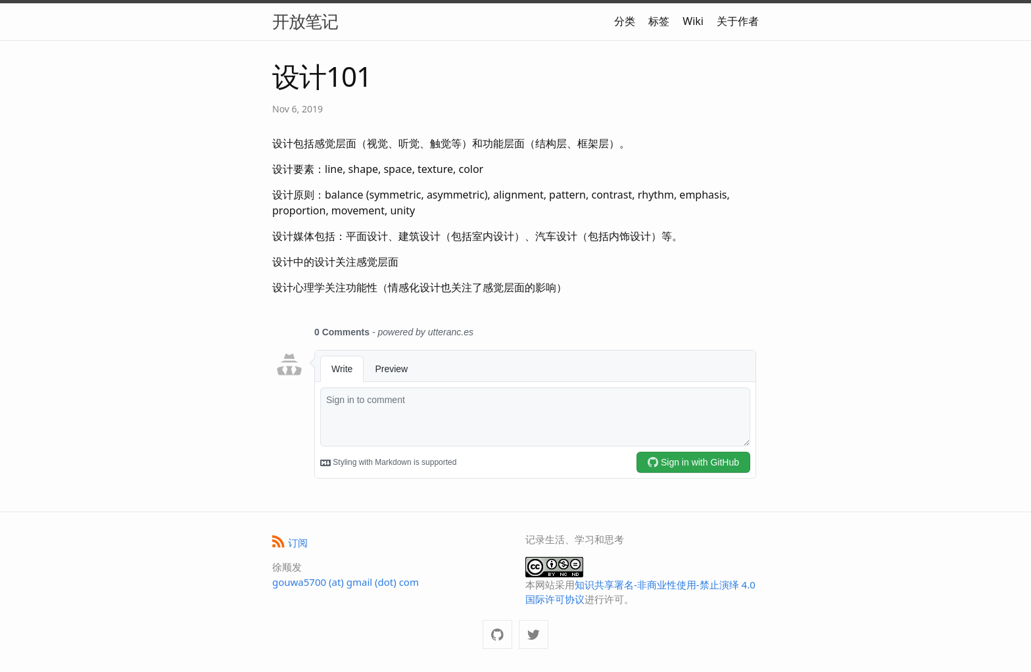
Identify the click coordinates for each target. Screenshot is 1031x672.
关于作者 (738, 21)
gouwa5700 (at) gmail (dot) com (345, 581)
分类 (624, 21)
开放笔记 (305, 21)
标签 (658, 21)
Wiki (693, 21)
